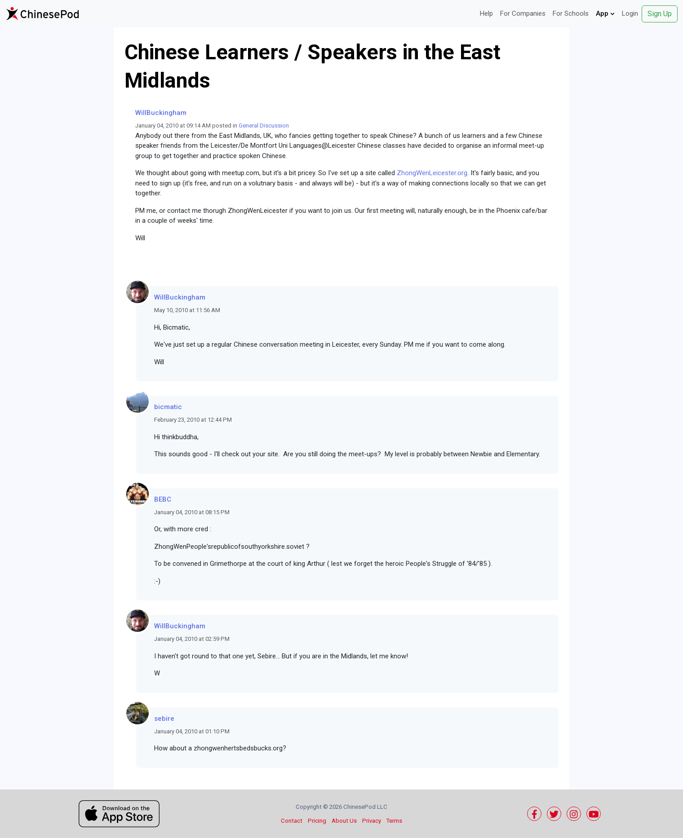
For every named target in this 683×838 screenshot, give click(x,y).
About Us (344, 820)
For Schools (571, 13)
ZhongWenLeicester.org (432, 173)
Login (630, 13)
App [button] (605, 13)
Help (486, 13)
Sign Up (660, 13)
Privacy (371, 820)
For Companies (523, 13)
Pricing (317, 820)
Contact (291, 820)
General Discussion (264, 125)
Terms (394, 820)
